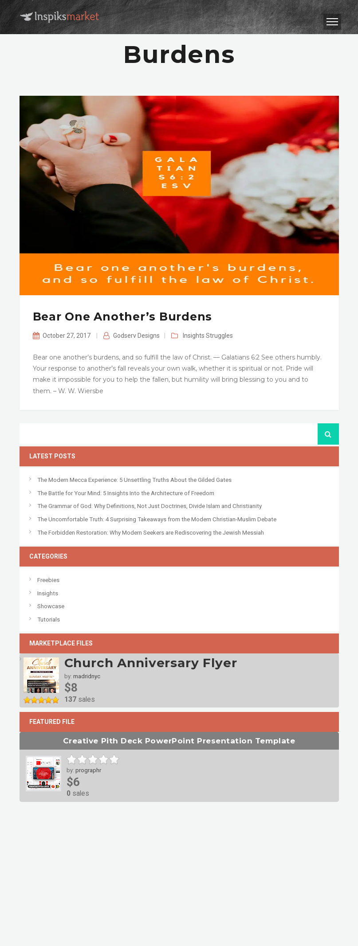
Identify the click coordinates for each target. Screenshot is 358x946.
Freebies (48, 580)
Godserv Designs (136, 335)
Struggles (219, 335)
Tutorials (48, 619)
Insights (194, 335)
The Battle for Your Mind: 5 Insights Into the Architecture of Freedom (125, 493)
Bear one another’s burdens (122, 316)
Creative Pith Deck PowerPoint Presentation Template (179, 740)
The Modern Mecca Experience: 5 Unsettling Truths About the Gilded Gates (134, 480)
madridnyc (86, 676)
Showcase (50, 606)
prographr (88, 770)
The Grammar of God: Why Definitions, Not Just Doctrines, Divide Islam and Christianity (149, 506)
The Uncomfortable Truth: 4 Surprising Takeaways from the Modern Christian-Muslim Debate (156, 519)
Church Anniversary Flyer (150, 662)
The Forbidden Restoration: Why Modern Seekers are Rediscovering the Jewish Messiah (150, 532)
